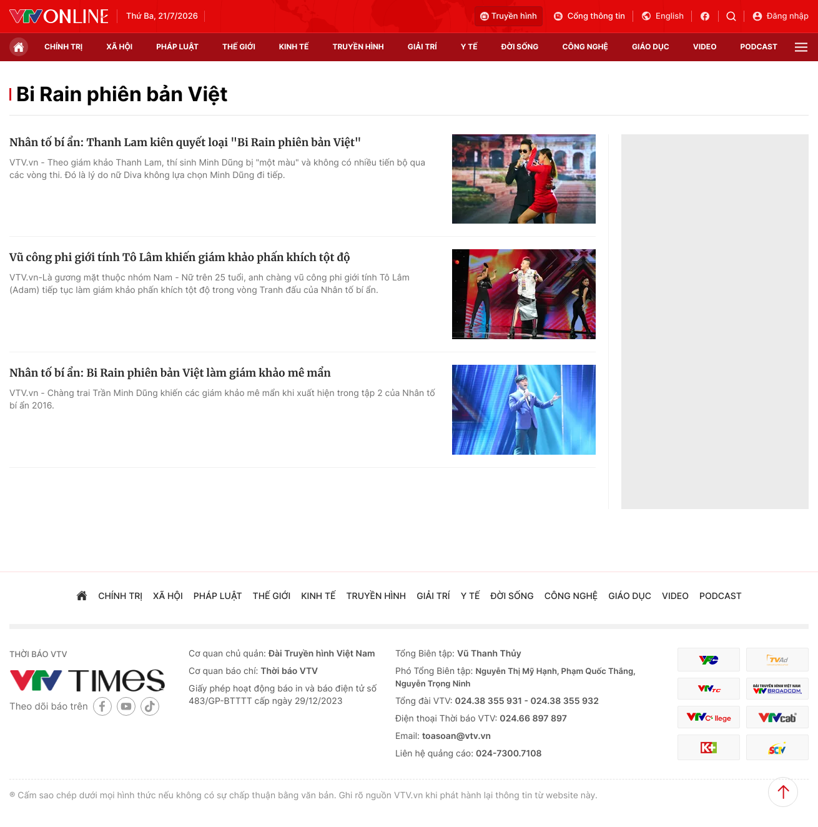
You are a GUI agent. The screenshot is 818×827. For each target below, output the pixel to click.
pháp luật (177, 46)
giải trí (422, 46)
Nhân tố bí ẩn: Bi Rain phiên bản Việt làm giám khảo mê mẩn (170, 373)
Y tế (469, 46)
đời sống (520, 46)
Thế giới (238, 46)
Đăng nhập (780, 16)
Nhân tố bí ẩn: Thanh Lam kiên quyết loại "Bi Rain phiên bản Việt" (185, 142)
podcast (759, 46)
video (705, 46)
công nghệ (585, 46)
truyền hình (357, 46)
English (662, 16)
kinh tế (294, 46)
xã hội (119, 46)
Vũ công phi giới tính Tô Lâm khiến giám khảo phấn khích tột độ (179, 257)
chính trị (63, 46)
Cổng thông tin (589, 16)
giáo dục (650, 46)
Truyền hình (508, 16)
